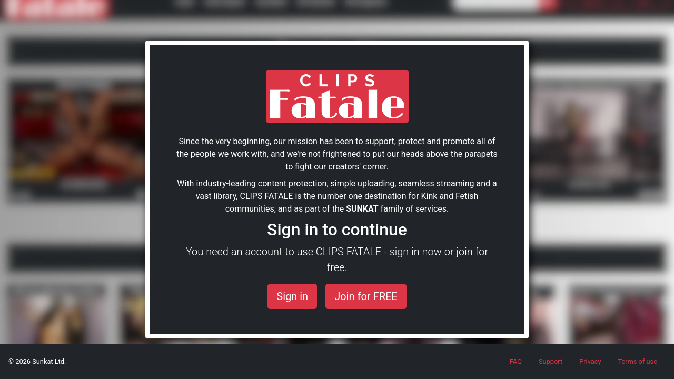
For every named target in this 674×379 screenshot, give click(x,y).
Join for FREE (366, 296)
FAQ (516, 361)
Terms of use (637, 361)
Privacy (590, 361)
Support (550, 361)
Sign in (292, 296)
